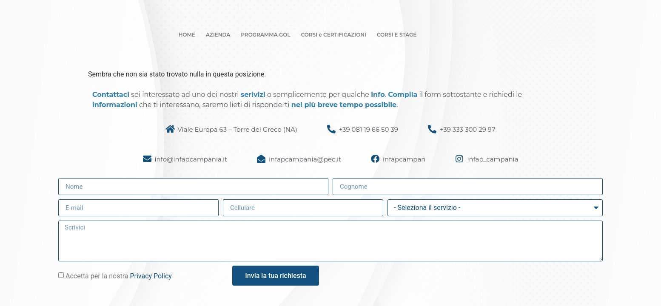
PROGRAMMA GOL (265, 34)
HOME (187, 34)
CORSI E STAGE (397, 34)
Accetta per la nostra (119, 276)
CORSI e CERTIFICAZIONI (333, 34)
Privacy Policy (151, 276)
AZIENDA (218, 34)
